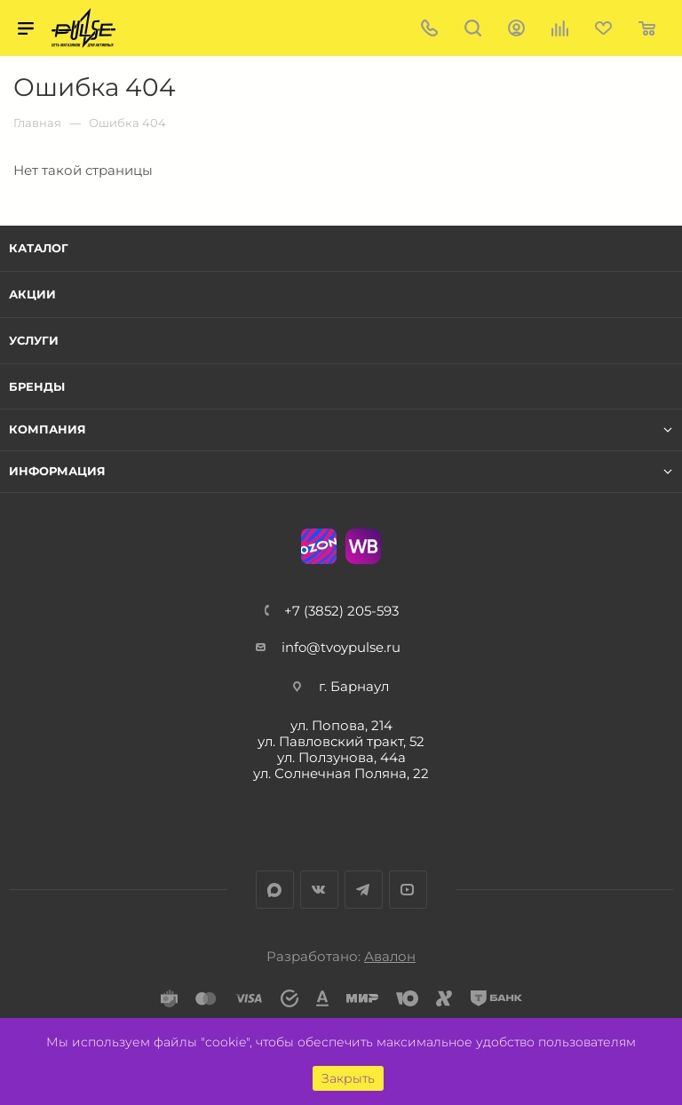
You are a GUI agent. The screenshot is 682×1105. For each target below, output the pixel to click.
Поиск (473, 28)
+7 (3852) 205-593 (341, 610)
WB (363, 546)
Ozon (319, 546)
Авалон (390, 956)
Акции (32, 294)
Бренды (37, 386)
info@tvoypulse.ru (341, 647)
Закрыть (348, 1078)
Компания (47, 429)
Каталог (38, 248)
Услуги (34, 340)
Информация (57, 471)
